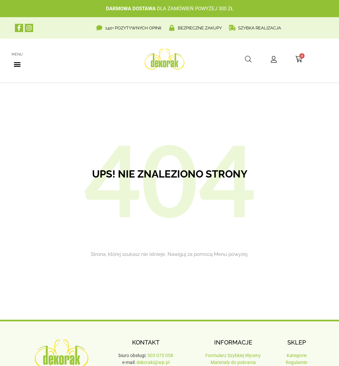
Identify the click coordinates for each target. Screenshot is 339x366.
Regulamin (297, 362)
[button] (17, 64)
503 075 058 (160, 355)
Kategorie (297, 355)
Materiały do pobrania (233, 362)
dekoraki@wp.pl (153, 362)
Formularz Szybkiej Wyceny (233, 355)
